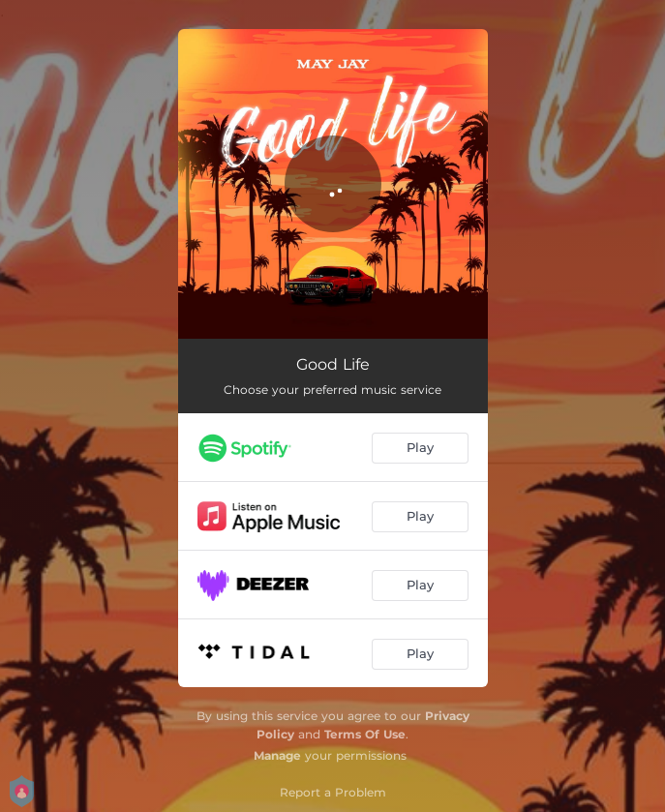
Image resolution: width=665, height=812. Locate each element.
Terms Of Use (365, 734)
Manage (277, 755)
